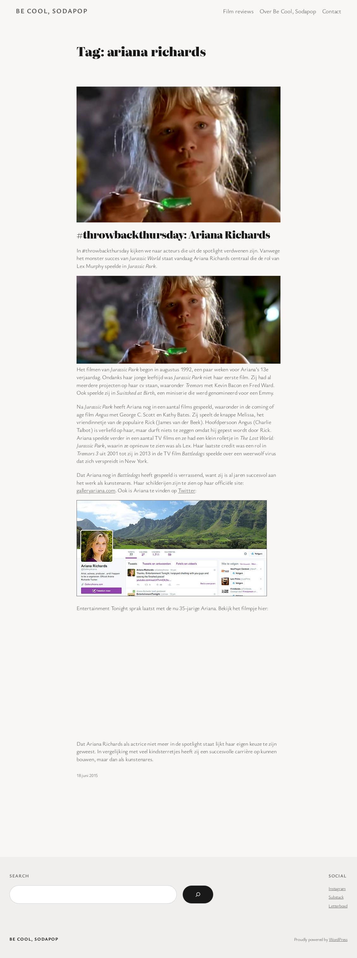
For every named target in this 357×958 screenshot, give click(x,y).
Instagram (337, 888)
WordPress (338, 939)
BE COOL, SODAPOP (52, 10)
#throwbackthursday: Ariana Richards (173, 234)
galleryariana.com (96, 490)
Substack (336, 897)
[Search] (197, 894)
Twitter (186, 490)
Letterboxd (338, 906)
